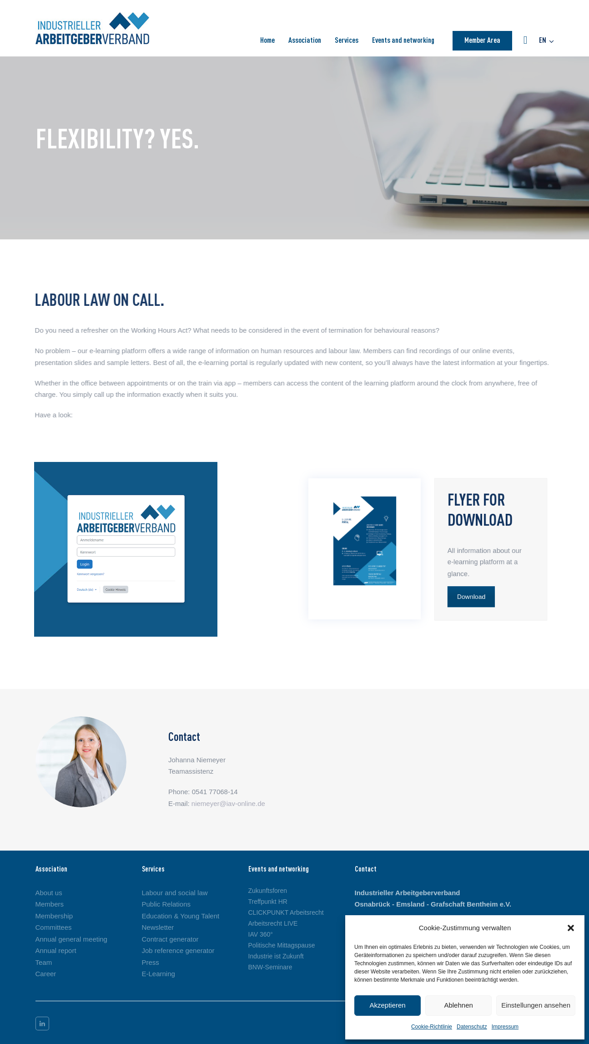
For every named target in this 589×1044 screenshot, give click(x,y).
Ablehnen (458, 1005)
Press (150, 962)
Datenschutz (472, 1027)
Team (43, 962)
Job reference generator (178, 950)
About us (48, 893)
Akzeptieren (387, 1005)
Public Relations (166, 904)
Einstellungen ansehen (535, 1005)
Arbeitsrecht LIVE (273, 923)
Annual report (55, 950)
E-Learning (158, 974)
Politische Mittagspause (281, 945)
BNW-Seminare (270, 967)
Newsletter (158, 927)
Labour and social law (175, 893)
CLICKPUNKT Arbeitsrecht (286, 912)
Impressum (505, 1027)
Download (470, 599)
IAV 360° (260, 934)
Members (49, 904)
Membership (54, 916)
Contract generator (170, 939)
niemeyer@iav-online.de (228, 803)
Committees (53, 927)
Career (45, 974)
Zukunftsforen (267, 890)
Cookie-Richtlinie (431, 1027)
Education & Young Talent (181, 916)
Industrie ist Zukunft (276, 956)
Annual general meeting (71, 939)
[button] (570, 928)
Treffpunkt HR (267, 901)
